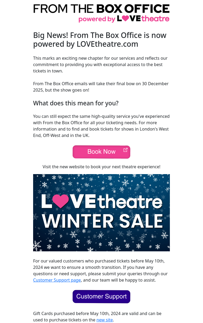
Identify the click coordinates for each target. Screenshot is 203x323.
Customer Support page (57, 280)
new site (104, 320)
